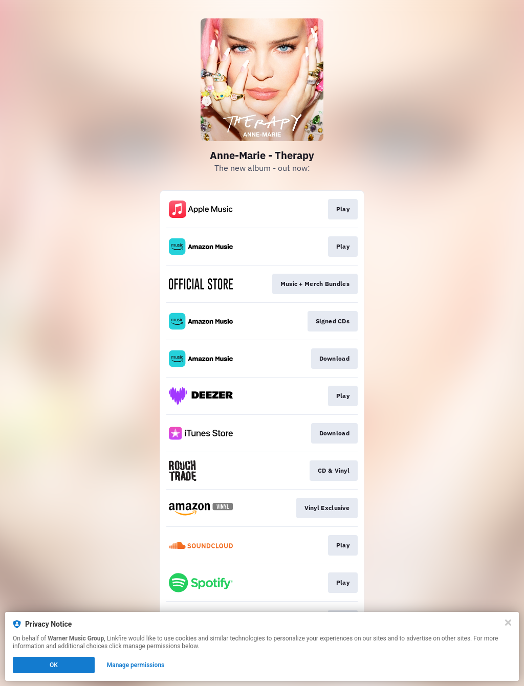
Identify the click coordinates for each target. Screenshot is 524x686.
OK (54, 665)
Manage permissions (136, 665)
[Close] (508, 622)
